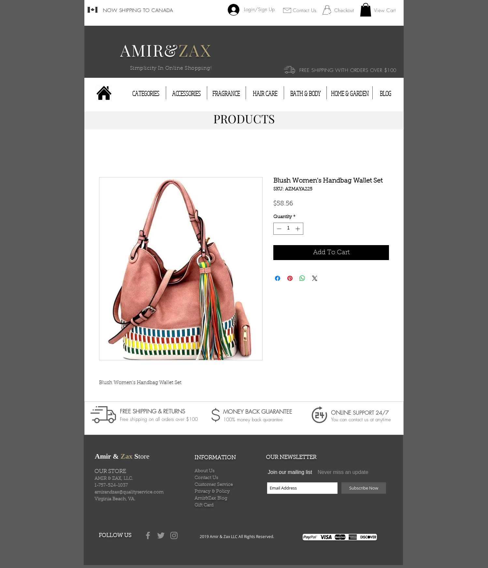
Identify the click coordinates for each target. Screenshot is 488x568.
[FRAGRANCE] (226, 93)
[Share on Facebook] (277, 278)
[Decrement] (278, 228)
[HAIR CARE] (265, 93)
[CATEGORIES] (146, 93)
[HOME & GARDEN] (350, 93)
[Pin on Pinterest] (290, 278)
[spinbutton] (288, 228)
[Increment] (298, 228)
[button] (365, 10)
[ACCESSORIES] (186, 93)
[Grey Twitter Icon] (161, 535)
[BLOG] (385, 93)
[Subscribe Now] (363, 488)
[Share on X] (315, 278)
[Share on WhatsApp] (302, 278)
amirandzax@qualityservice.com (129, 492)
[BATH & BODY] (305, 93)
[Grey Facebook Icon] (148, 535)
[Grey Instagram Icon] (174, 535)
